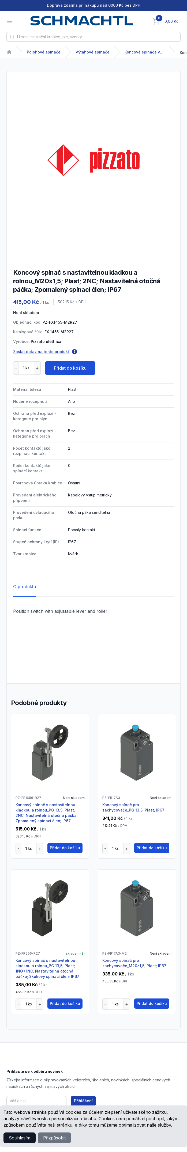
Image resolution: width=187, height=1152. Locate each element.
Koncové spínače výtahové (145, 52)
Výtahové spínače (93, 52)
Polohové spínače (44, 52)
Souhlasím (19, 1137)
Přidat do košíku (70, 368)
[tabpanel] (93, 160)
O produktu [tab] (24, 586)
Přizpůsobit (54, 1137)
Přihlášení (83, 1101)
